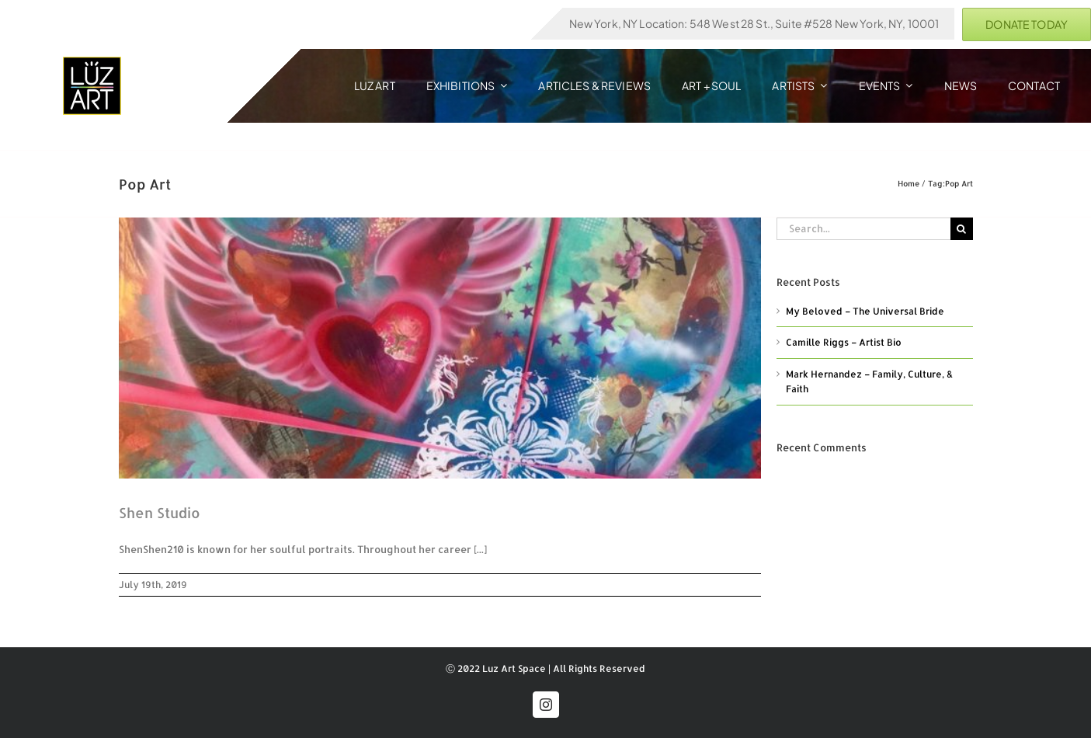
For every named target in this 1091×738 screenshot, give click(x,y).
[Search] (961, 229)
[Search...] (863, 229)
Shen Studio (159, 512)
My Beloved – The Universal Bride (865, 311)
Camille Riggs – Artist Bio (844, 342)
